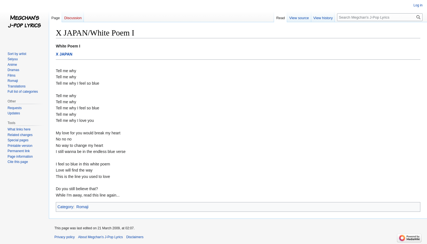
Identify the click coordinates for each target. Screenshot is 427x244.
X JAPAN (64, 54)
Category (65, 207)
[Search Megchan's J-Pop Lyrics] (380, 17)
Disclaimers (135, 237)
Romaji (82, 207)
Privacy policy (64, 237)
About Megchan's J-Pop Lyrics (100, 237)
